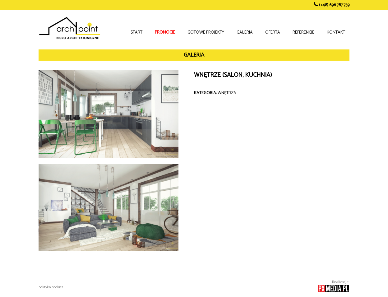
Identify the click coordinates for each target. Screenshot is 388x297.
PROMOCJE (165, 32)
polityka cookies (51, 287)
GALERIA (245, 32)
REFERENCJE (303, 32)
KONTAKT (336, 32)
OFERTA (272, 32)
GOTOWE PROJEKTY (205, 32)
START (136, 32)
